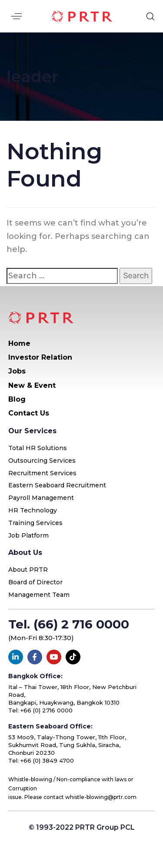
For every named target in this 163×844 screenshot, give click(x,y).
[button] (16, 16)
